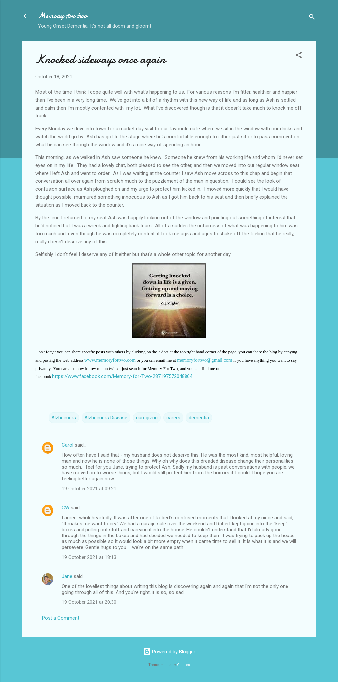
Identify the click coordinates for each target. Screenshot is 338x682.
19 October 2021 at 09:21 (89, 489)
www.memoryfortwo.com (110, 360)
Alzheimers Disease (105, 418)
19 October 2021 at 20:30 (89, 602)
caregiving (147, 418)
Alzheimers (63, 418)
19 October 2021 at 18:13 (89, 557)
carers (173, 418)
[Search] (312, 18)
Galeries (183, 665)
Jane (67, 576)
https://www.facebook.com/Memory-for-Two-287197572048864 (122, 376)
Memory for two (62, 15)
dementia (199, 418)
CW (65, 508)
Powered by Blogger (169, 652)
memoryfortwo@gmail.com (204, 360)
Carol (67, 445)
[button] (299, 56)
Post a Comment (60, 618)
